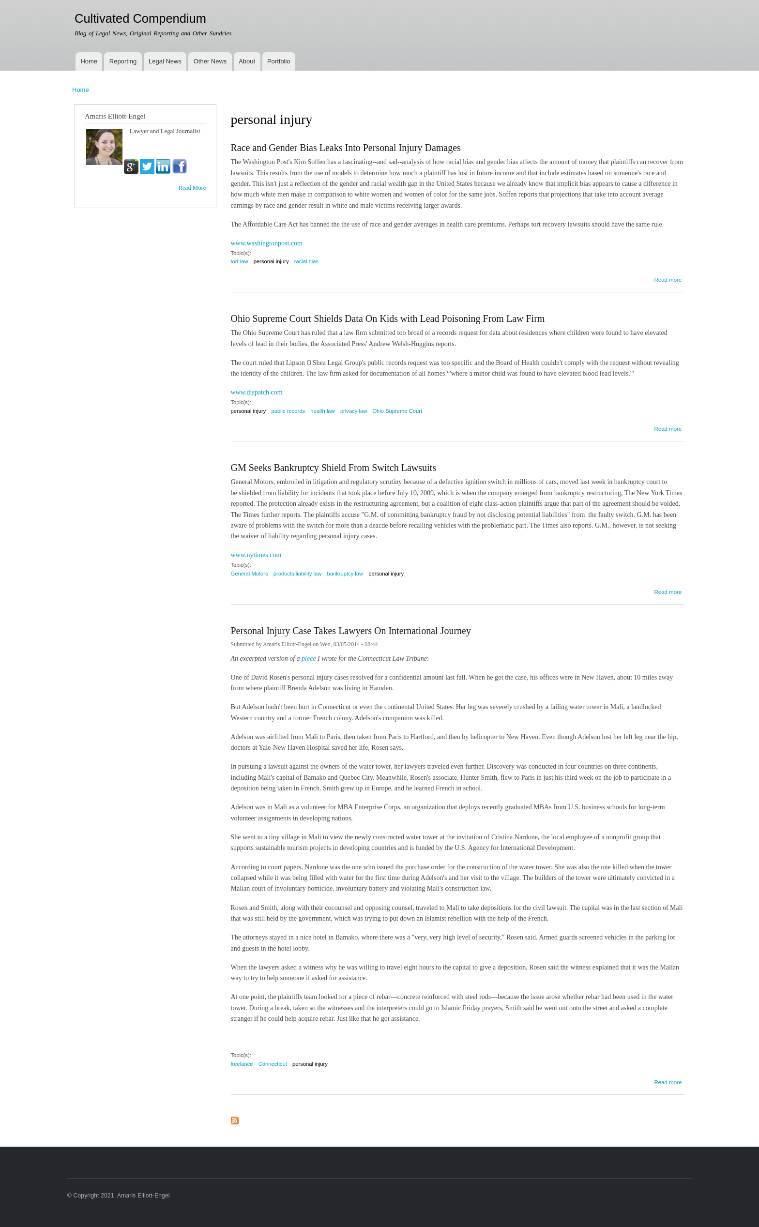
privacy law (353, 411)
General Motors (249, 573)
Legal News (165, 61)
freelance (242, 1064)
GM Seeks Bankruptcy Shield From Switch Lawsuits (333, 467)
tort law (239, 261)
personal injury (271, 261)
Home (88, 61)
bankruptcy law (345, 573)
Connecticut (272, 1064)
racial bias (306, 261)
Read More (192, 187)
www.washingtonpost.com (267, 243)
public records (288, 411)
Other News (210, 61)
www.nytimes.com (256, 555)
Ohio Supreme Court (397, 411)
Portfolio (278, 61)
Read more (668, 278)
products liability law (297, 573)
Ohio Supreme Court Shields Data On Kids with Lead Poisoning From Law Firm (388, 318)
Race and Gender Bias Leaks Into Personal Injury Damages (346, 147)
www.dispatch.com (257, 392)
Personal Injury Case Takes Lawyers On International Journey (351, 630)
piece (310, 658)
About (247, 61)
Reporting (123, 61)
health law (322, 411)
